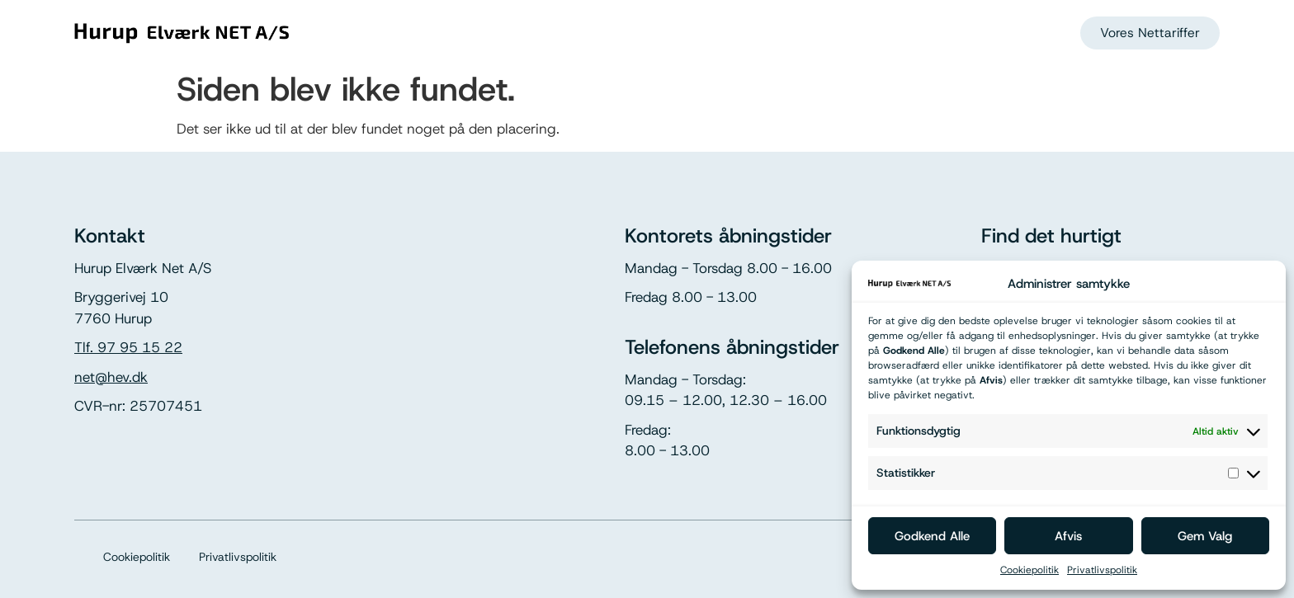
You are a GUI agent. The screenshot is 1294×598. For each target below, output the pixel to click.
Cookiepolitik (1029, 570)
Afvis (1068, 536)
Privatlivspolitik (1102, 570)
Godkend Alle (932, 536)
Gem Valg (1205, 536)
